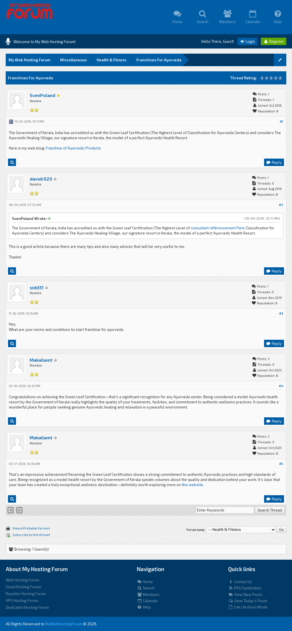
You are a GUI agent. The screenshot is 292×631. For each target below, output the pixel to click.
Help (144, 607)
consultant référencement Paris (218, 228)
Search (146, 588)
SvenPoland (42, 95)
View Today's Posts (247, 600)
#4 (281, 386)
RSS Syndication (244, 588)
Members (148, 594)
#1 (281, 121)
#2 (281, 205)
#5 (281, 464)
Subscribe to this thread (31, 535)
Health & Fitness (111, 60)
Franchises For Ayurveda (158, 60)
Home (145, 581)
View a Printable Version (31, 528)
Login (247, 41)
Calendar (147, 600)
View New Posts (245, 594)
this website (192, 484)
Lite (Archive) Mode (247, 607)
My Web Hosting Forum (29, 60)
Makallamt (41, 360)
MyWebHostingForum (63, 624)
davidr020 (41, 178)
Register (273, 41)
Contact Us (240, 581)
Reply (274, 162)
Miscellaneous (73, 60)
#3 (281, 313)
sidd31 (37, 287)
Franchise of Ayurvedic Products (73, 148)
